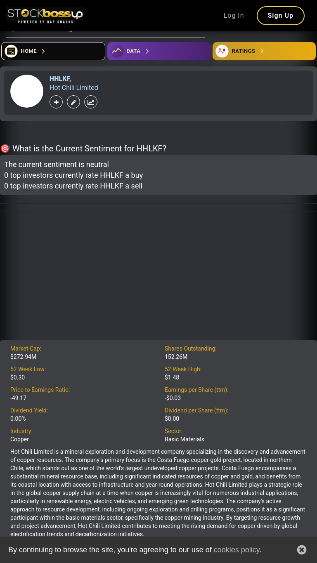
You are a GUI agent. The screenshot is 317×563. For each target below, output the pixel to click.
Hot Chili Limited (74, 88)
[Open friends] (264, 51)
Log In (234, 15)
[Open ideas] (159, 51)
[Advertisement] (158, 278)
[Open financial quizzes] (53, 51)
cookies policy (236, 550)
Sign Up (280, 15)
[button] (302, 550)
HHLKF (59, 78)
